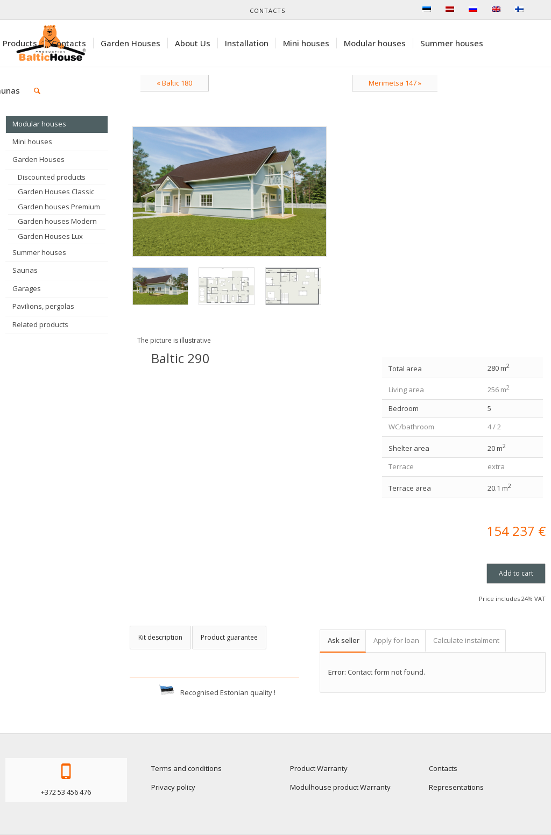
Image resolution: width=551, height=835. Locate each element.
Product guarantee (229, 637)
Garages (26, 288)
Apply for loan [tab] (396, 640)
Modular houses (39, 124)
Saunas (25, 270)
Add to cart (516, 573)
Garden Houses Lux (50, 236)
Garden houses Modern (57, 221)
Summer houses (39, 252)
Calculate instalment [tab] (466, 640)
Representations (456, 787)
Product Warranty (319, 768)
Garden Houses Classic (56, 191)
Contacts (267, 10)
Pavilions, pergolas (43, 306)
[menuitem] (68, 43)
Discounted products (52, 177)
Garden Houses (38, 159)
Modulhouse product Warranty (340, 787)
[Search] (37, 90)
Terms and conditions (186, 768)
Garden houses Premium (59, 206)
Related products (40, 324)
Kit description (160, 637)
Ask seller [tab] (343, 640)
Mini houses (32, 141)
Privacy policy (173, 787)
